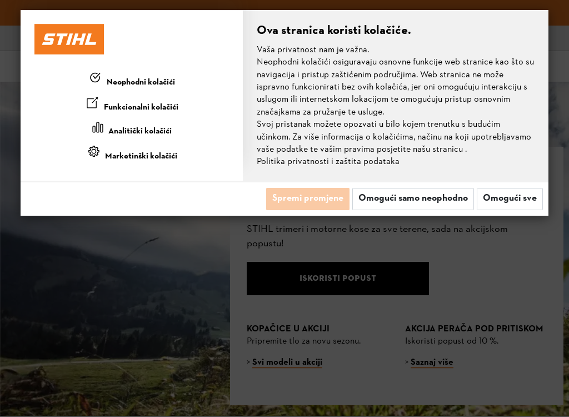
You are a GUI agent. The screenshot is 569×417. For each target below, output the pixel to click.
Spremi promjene (307, 198)
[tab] (131, 80)
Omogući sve (510, 198)
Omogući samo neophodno (413, 198)
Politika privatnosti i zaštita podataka (328, 162)
